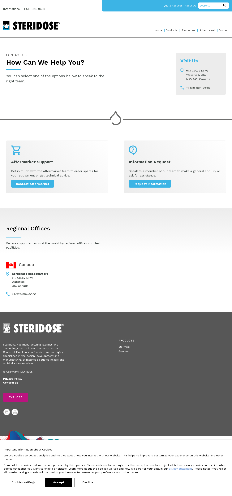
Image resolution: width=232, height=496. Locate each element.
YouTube (15, 412)
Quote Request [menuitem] (173, 5)
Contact (224, 30)
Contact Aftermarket (32, 184)
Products (171, 30)
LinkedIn (6, 412)
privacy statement (180, 468)
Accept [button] (58, 482)
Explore (15, 397)
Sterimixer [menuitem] (124, 347)
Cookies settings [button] (23, 482)
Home (158, 30)
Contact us (10, 382)
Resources (188, 30)
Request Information (150, 184)
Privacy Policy (12, 378)
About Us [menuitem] (190, 5)
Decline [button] (87, 482)
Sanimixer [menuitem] (124, 351)
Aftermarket (207, 30)
